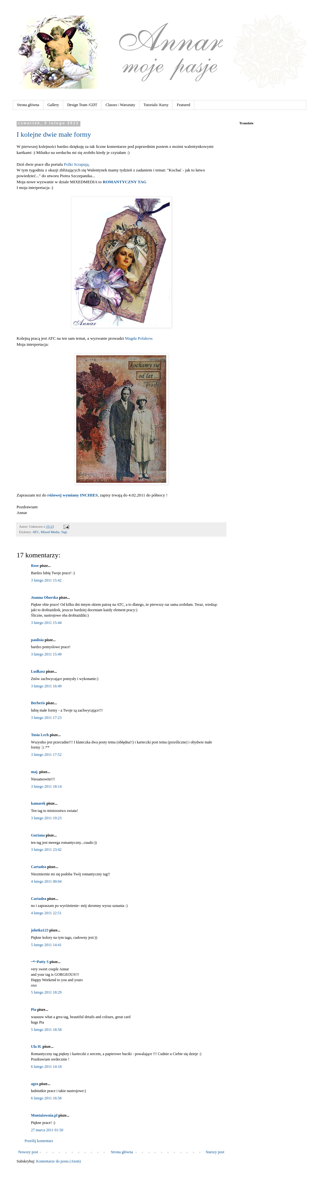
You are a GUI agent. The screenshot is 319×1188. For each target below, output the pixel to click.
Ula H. (36, 1046)
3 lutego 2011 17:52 (46, 754)
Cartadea (38, 867)
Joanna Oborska (44, 597)
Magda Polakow (138, 338)
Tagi (64, 532)
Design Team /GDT (82, 105)
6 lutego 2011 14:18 (46, 1066)
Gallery (53, 105)
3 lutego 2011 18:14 (46, 786)
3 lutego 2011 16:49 (46, 686)
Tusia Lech (40, 735)
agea (34, 1084)
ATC (36, 532)
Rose (35, 565)
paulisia (37, 640)
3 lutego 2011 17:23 (46, 717)
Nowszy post (28, 1152)
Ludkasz (38, 671)
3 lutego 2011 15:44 (46, 622)
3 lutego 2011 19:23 (46, 818)
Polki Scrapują (76, 164)
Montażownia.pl (44, 1115)
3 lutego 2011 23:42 (46, 849)
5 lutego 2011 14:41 (46, 945)
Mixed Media (50, 532)
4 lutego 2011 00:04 (46, 881)
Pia (33, 1009)
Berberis (38, 703)
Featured (183, 105)
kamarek (38, 803)
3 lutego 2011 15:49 (46, 654)
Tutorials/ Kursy (156, 105)
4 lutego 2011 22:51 (46, 913)
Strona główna (28, 105)
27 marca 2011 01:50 (47, 1130)
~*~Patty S (39, 962)
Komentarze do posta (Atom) (58, 1161)
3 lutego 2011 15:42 (46, 580)
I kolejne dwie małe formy (54, 134)
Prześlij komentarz (39, 1141)
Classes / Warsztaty (120, 105)
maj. (34, 772)
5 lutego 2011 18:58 (46, 1029)
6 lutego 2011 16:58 (46, 1098)
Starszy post (215, 1152)
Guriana (38, 835)
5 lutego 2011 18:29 (46, 992)
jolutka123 (39, 930)
